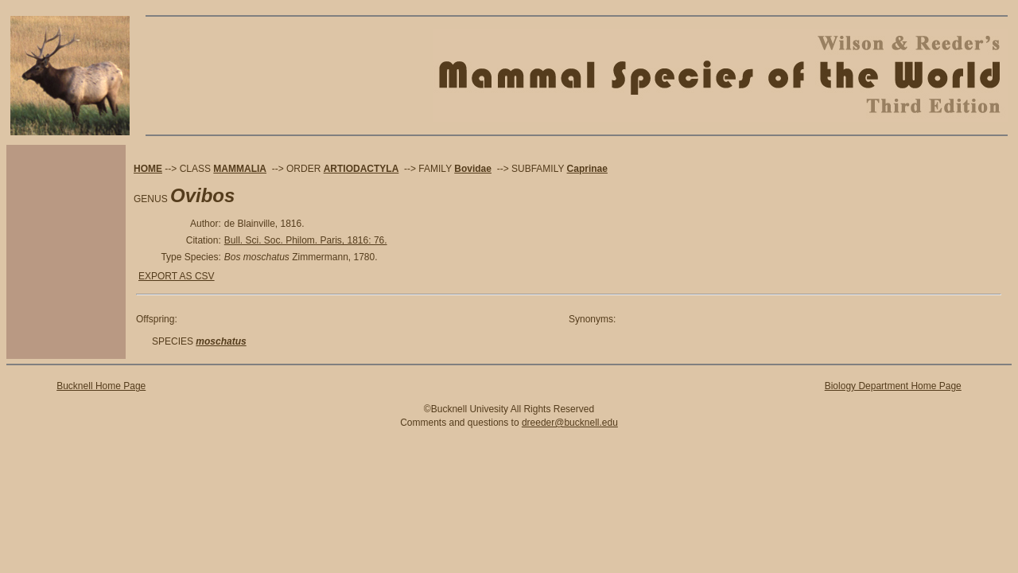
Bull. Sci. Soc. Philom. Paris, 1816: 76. (305, 240)
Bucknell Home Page (101, 386)
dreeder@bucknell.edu (570, 422)
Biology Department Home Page (893, 386)
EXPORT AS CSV (176, 276)
